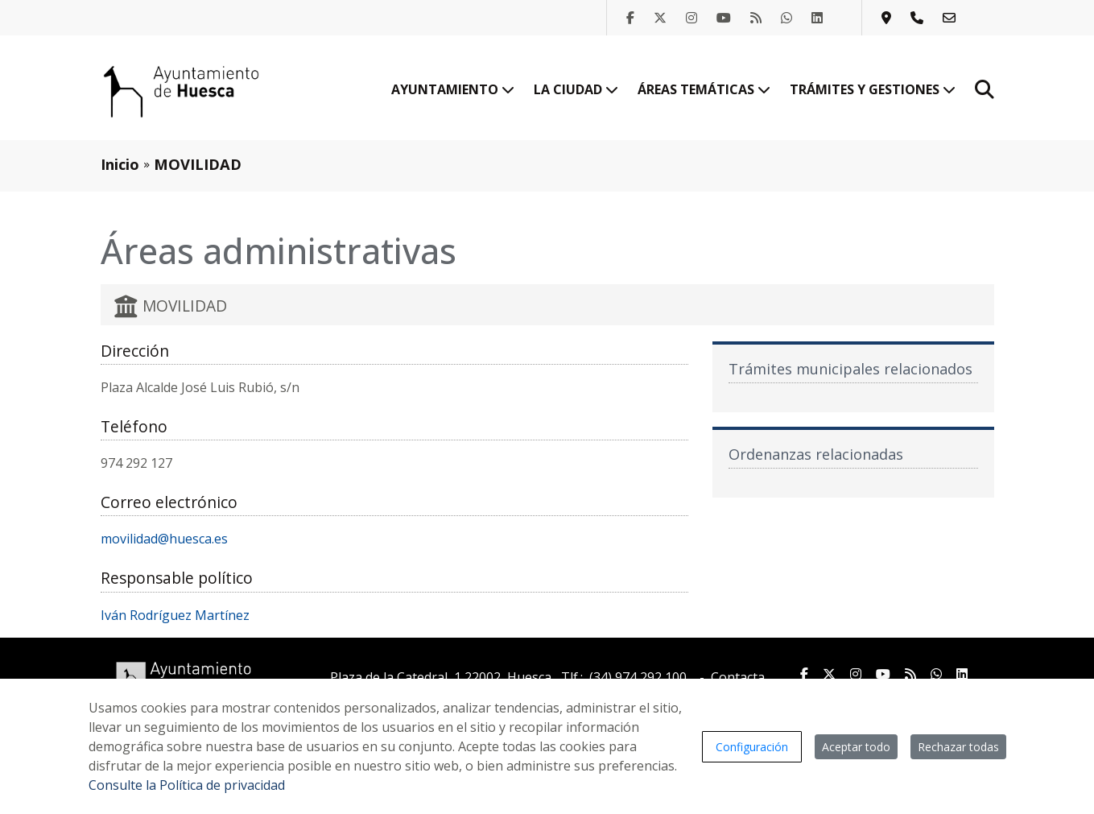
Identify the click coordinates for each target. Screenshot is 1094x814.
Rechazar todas (958, 746)
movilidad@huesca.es (164, 538)
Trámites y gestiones (873, 89)
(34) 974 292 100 (638, 677)
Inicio (120, 164)
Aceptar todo (856, 746)
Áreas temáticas (704, 89)
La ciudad (576, 89)
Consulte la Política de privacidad (187, 785)
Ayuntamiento (452, 89)
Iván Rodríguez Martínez (175, 615)
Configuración (752, 746)
